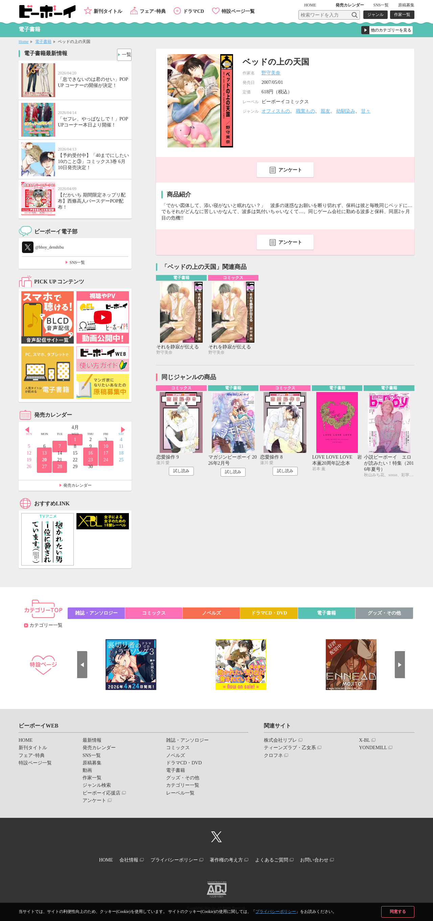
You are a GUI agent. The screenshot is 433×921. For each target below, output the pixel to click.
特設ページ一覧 (238, 11)
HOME (320, 5)
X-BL (364, 740)
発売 (350, 5)
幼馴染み (345, 111)
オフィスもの (275, 111)
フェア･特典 (153, 11)
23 (90, 459)
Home (23, 41)
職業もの (305, 111)
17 (106, 453)
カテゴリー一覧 (46, 625)
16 (90, 453)
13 (44, 453)
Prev (24, 428)
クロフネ (273, 755)
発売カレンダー (77, 485)
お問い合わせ (328, 858)
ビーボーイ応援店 (101, 793)
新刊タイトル (108, 11)
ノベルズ (211, 613)
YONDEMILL (373, 747)
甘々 (365, 111)
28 (60, 466)
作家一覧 (402, 14)
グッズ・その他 (384, 613)
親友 (325, 111)
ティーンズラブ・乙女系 (290, 747)
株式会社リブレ (280, 740)
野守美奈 (270, 72)
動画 (87, 770)
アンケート (290, 169)
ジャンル (375, 14)
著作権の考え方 (229, 858)
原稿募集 (406, 5)
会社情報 (120, 858)
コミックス (154, 613)
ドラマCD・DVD (269, 613)
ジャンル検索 (97, 785)
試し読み (181, 472)
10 (106, 446)
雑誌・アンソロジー (96, 613)
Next (126, 428)
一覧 (124, 52)
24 (106, 459)
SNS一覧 (381, 5)
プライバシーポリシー (275, 911)
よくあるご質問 (279, 858)
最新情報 (92, 740)
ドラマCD (193, 11)
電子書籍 (43, 41)
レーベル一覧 (180, 793)
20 (44, 459)
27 (44, 466)
